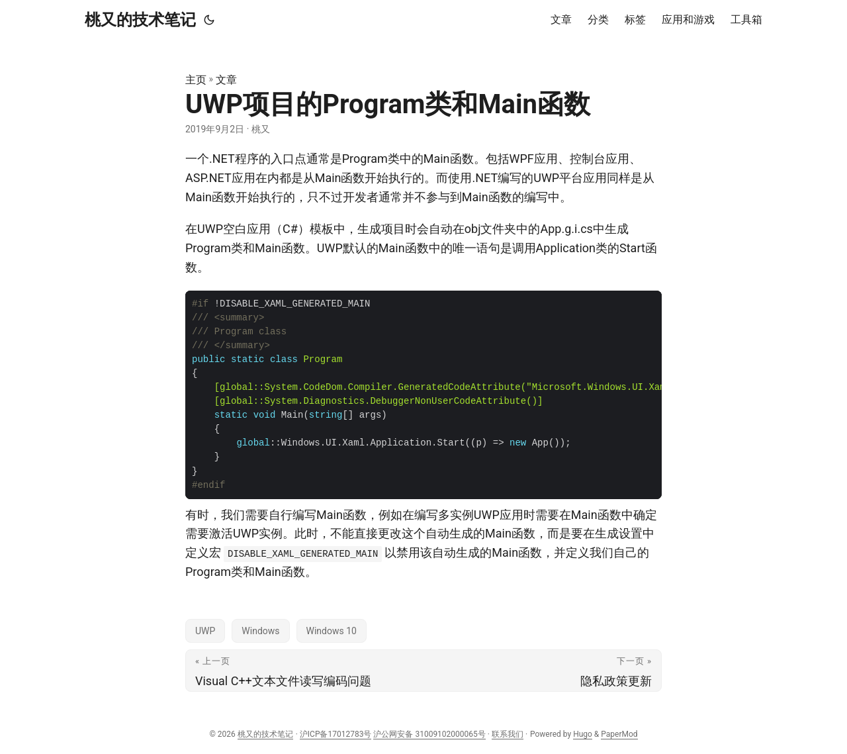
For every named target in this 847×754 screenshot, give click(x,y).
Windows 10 (331, 631)
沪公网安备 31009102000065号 (429, 734)
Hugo (582, 734)
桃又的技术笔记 (140, 20)
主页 (195, 79)
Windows (260, 631)
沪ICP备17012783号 (336, 734)
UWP (205, 631)
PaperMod (619, 734)
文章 (226, 79)
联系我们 (507, 734)
